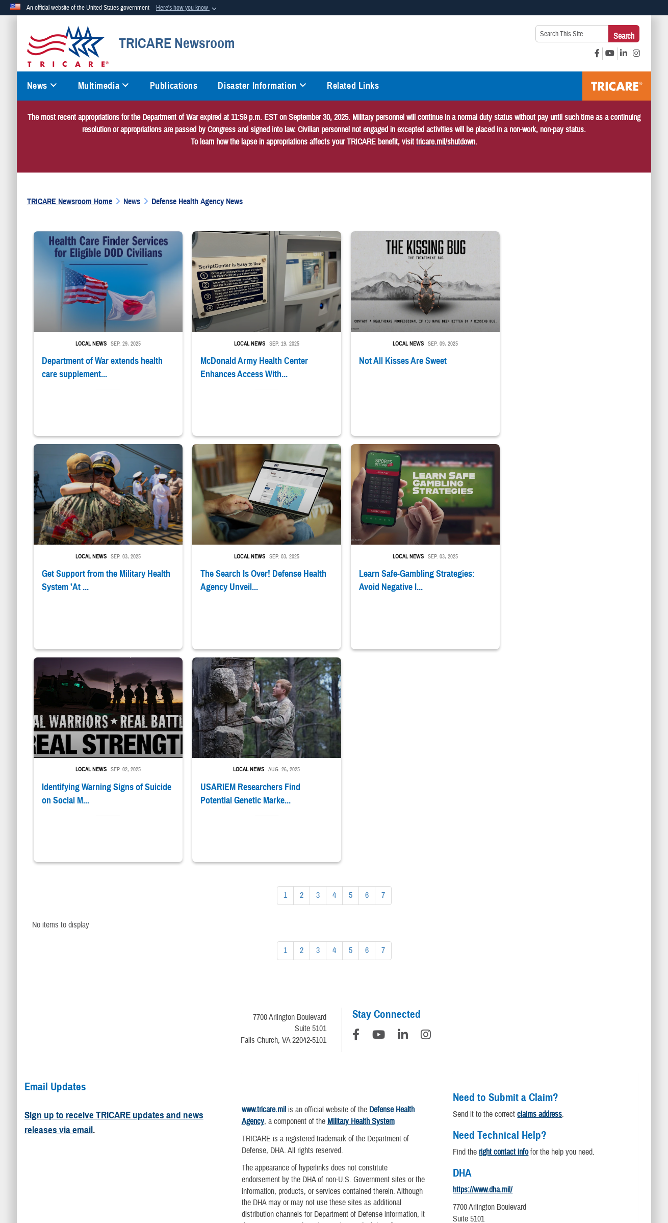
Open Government (266, 1125)
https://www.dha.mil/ (482, 975)
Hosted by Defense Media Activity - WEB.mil (268, 1174)
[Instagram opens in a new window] (636, 53)
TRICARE (616, 86)
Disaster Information (262, 85)
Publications (174, 85)
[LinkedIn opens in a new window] (623, 53)
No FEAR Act (563, 1125)
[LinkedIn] (403, 822)
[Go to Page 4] (334, 681)
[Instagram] (426, 822)
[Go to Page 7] (383, 681)
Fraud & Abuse (474, 1125)
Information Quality (195, 1125)
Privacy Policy (64, 1125)
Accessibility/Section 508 (399, 1125)
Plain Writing (327, 1125)
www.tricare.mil (264, 895)
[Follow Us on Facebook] (355, 822)
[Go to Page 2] (301, 681)
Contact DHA (472, 1034)
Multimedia (104, 85)
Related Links (353, 85)
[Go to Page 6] (366, 681)
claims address (539, 900)
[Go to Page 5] (350, 681)
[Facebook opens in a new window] (597, 53)
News (42, 85)
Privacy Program (126, 1125)
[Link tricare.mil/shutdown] (445, 142)
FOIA (520, 1125)
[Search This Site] (571, 33)
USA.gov (612, 1125)
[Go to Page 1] (285, 681)
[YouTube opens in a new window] (609, 53)
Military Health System (361, 907)
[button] (187, 8)
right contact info (503, 938)
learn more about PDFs (306, 1076)
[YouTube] (378, 822)
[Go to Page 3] (318, 681)
